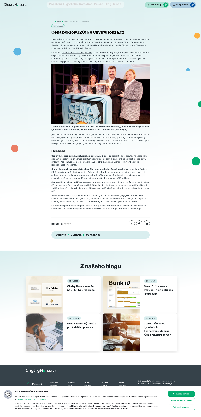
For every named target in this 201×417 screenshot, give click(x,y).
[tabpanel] (63, 294)
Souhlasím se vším (181, 394)
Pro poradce (182, 4)
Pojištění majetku (106, 383)
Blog (108, 4)
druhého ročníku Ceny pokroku (77, 52)
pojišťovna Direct (100, 155)
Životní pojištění (123, 383)
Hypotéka (66, 4)
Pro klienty (156, 4)
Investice (82, 4)
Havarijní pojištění (89, 383)
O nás (120, 4)
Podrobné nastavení (181, 407)
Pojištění (50, 4)
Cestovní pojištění (56, 383)
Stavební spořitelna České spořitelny (109, 168)
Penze (97, 4)
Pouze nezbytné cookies (181, 400)
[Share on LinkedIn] (147, 223)
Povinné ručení (73, 383)
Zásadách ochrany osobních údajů (31, 399)
